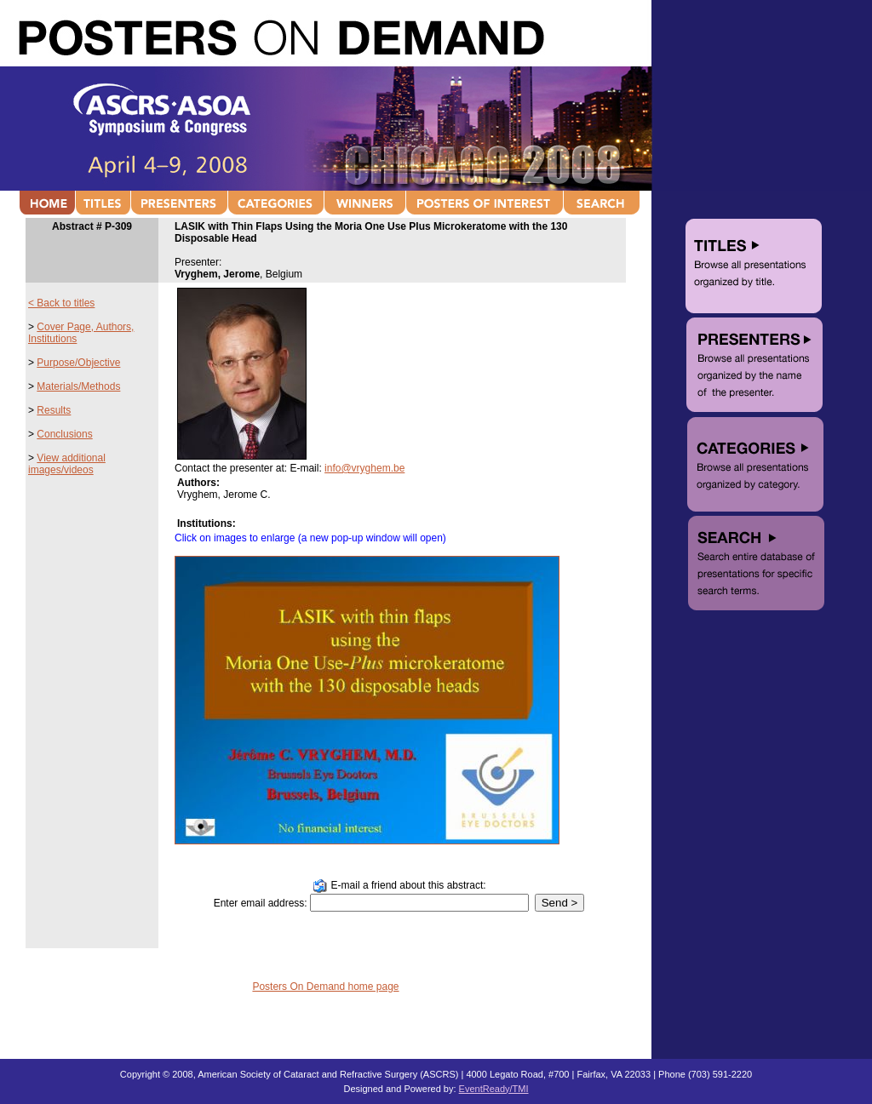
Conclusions (64, 434)
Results (54, 410)
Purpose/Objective (78, 363)
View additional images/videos (67, 464)
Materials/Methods (78, 386)
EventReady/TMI (494, 1089)
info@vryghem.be (364, 468)
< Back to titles (61, 303)
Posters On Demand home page (325, 986)
